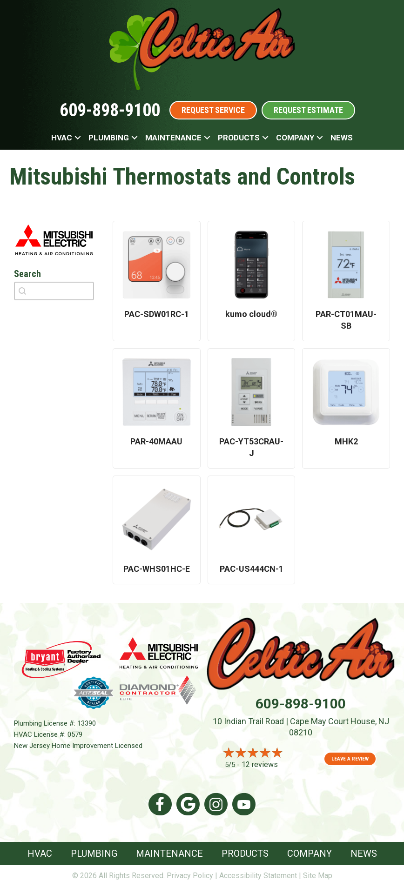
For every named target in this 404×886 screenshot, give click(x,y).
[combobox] (54, 291)
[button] (77, 137)
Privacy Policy (190, 875)
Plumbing (108, 137)
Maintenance (173, 137)
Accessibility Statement (258, 875)
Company (295, 137)
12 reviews (260, 764)
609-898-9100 (110, 110)
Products (239, 137)
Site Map (317, 875)
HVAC (61, 137)
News (341, 137)
